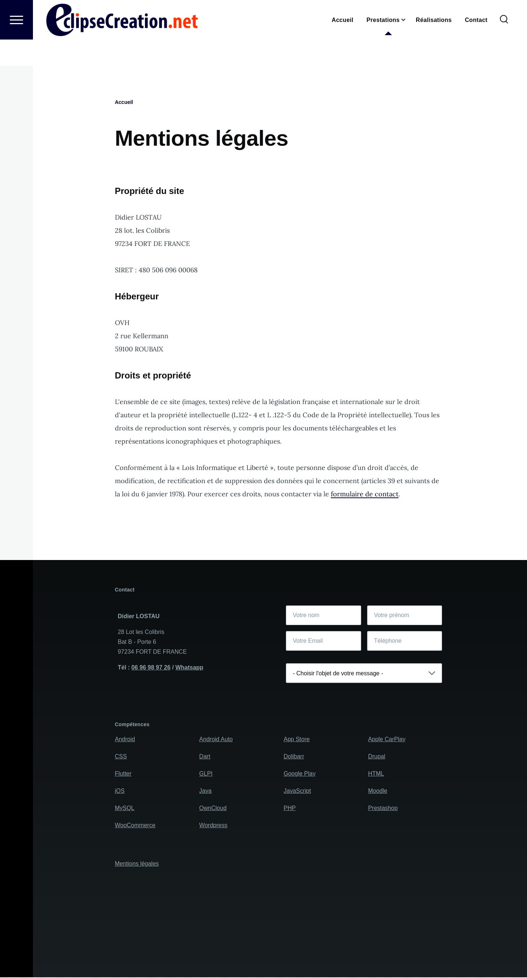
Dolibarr (294, 757)
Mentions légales (137, 864)
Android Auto (216, 739)
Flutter (123, 774)
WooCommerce (135, 825)
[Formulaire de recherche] (504, 46)
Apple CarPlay (386, 739)
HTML (376, 774)
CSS (121, 757)
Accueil (124, 102)
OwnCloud (213, 808)
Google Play (299, 774)
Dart (204, 757)
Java (205, 791)
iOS (120, 791)
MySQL (124, 808)
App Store (297, 739)
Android (125, 739)
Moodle (377, 791)
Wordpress (213, 825)
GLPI (205, 774)
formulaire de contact (365, 494)
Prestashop (383, 808)
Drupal (376, 757)
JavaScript (297, 791)
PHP (290, 808)
